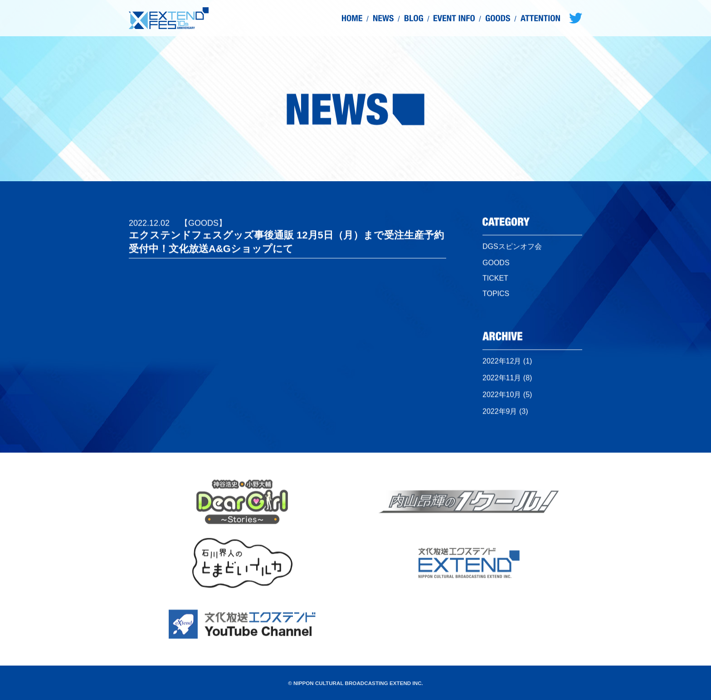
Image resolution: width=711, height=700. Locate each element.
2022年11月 (501, 380)
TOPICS (495, 296)
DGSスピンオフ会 (512, 249)
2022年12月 (501, 363)
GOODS (496, 265)
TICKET (495, 281)
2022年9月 (499, 413)
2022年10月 (501, 397)
